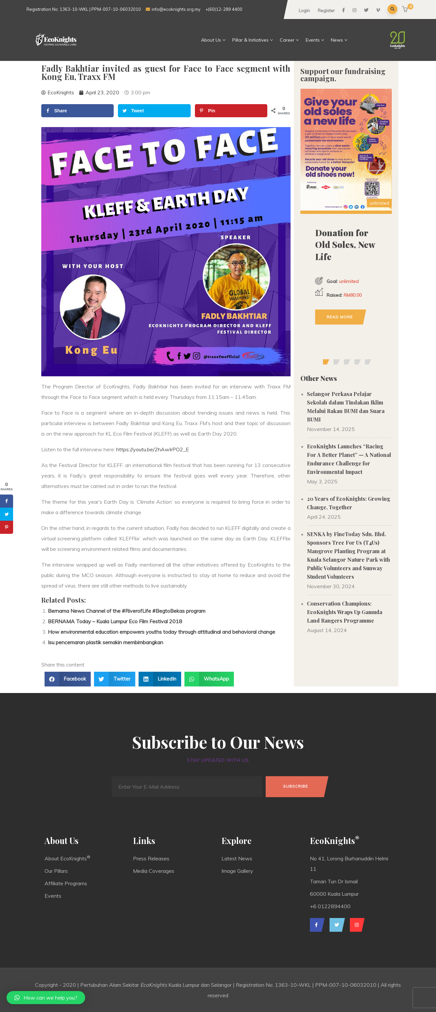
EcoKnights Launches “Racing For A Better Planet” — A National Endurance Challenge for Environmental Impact (349, 459)
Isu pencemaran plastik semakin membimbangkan (105, 642)
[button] (405, 9)
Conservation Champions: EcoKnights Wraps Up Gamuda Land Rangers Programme (344, 612)
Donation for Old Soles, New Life (345, 244)
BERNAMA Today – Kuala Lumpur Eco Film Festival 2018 (115, 621)
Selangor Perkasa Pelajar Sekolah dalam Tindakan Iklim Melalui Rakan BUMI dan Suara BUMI (346, 406)
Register (326, 10)
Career (289, 40)
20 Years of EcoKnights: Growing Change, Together (348, 503)
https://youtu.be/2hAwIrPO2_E (152, 449)
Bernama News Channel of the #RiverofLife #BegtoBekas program (126, 611)
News (339, 40)
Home (188, 40)
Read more (340, 316)
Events (315, 40)
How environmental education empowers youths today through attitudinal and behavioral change (161, 631)
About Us (213, 40)
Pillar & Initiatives (252, 40)
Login (304, 10)
